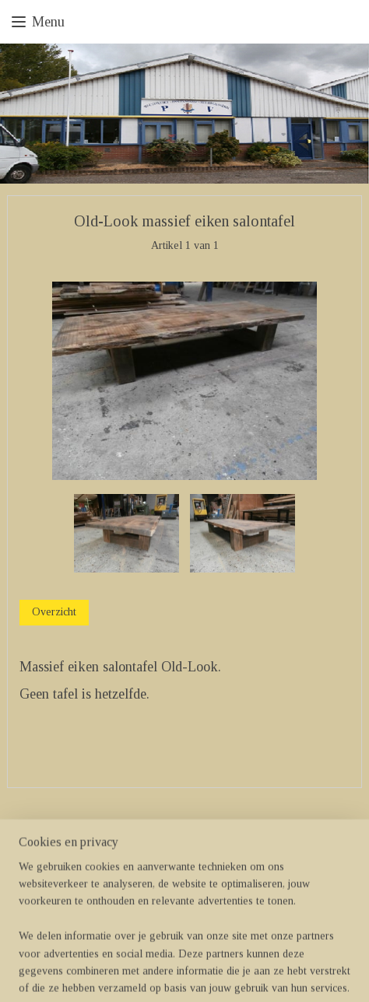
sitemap (138, 973)
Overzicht (54, 612)
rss (162, 973)
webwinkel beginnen (209, 973)
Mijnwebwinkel (318, 973)
